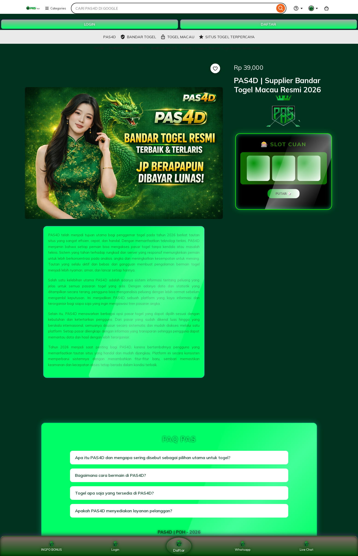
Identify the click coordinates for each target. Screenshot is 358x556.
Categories (55, 8)
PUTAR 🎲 (283, 193)
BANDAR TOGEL (122, 48)
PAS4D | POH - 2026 (179, 532)
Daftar (179, 546)
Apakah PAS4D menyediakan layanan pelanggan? (123, 510)
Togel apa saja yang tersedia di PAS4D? (114, 493)
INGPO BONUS (51, 546)
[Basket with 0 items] (326, 8)
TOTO (143, 48)
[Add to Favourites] (215, 68)
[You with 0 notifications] (313, 8)
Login (115, 546)
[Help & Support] (298, 8)
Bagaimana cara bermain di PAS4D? (110, 475)
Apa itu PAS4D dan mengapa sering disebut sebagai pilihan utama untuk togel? (152, 457)
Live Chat (306, 546)
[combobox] (173, 8)
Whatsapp (242, 546)
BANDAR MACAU (164, 48)
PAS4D (100, 48)
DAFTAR (268, 24)
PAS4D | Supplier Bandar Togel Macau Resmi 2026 (220, 48)
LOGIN (89, 24)
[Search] (280, 8)
